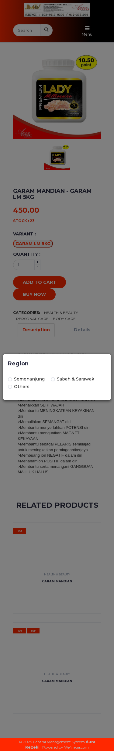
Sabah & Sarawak (72, 379)
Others (18, 386)
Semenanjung (26, 379)
